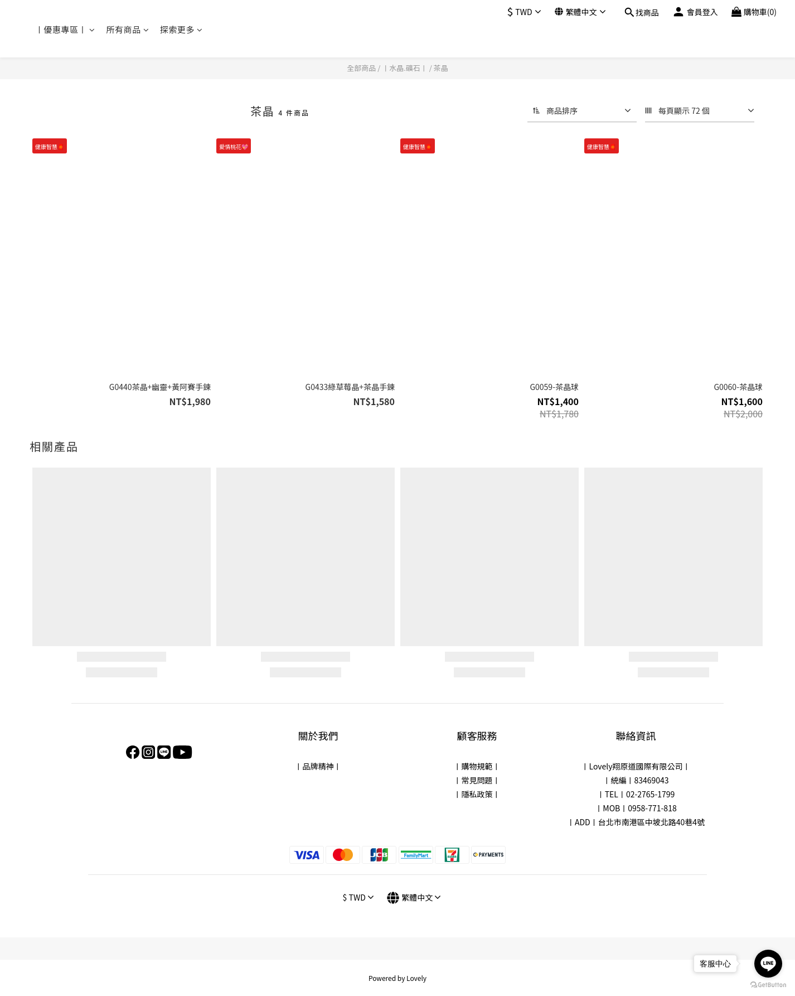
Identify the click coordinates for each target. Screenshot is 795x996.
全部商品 (361, 67)
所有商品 (127, 29)
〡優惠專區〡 (65, 29)
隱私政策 (477, 794)
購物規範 (477, 766)
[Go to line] (768, 964)
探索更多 (181, 29)
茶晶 (441, 67)
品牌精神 (318, 766)
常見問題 (477, 780)
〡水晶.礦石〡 (405, 67)
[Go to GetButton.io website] (768, 984)
